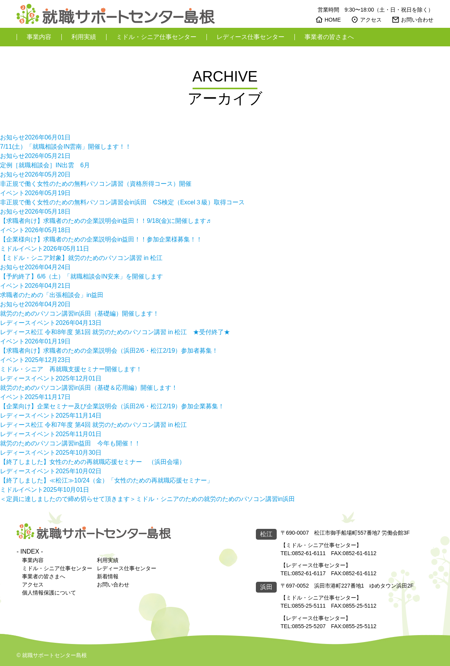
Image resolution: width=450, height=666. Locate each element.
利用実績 (83, 37)
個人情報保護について (49, 593)
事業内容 (39, 37)
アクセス (371, 20)
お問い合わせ (417, 20)
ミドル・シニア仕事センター (156, 37)
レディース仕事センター (250, 37)
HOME (333, 20)
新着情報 (107, 576)
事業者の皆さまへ (329, 37)
